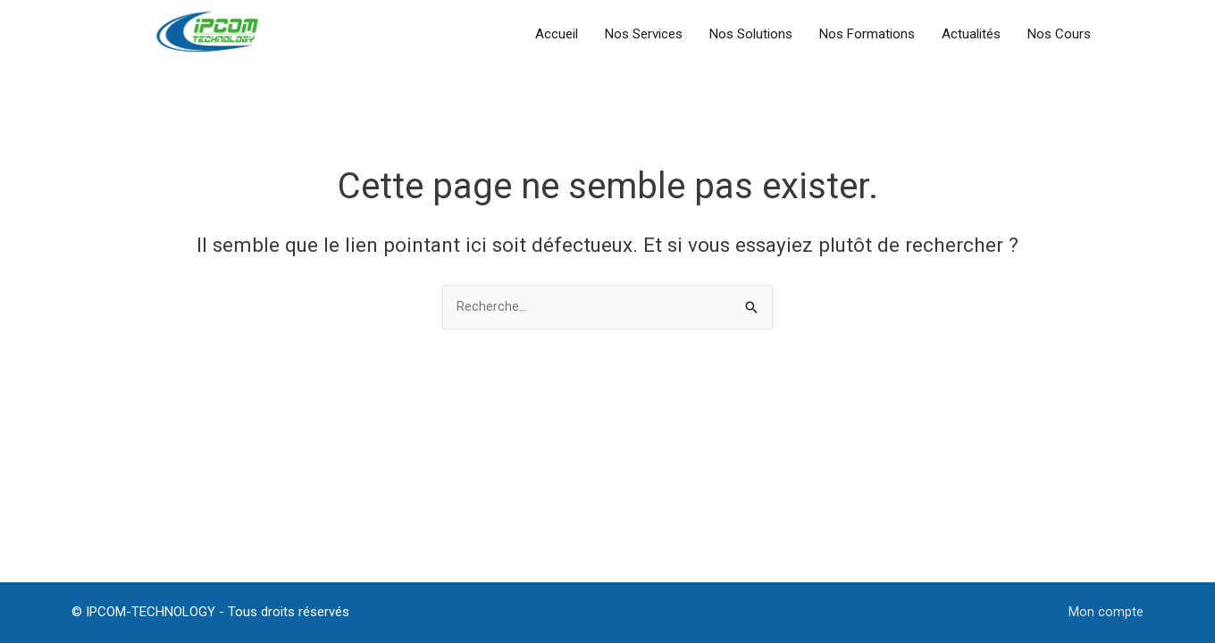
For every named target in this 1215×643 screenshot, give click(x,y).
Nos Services (644, 34)
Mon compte (1106, 612)
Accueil (556, 34)
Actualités (971, 34)
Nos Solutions (750, 34)
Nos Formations (867, 34)
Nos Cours (1059, 34)
